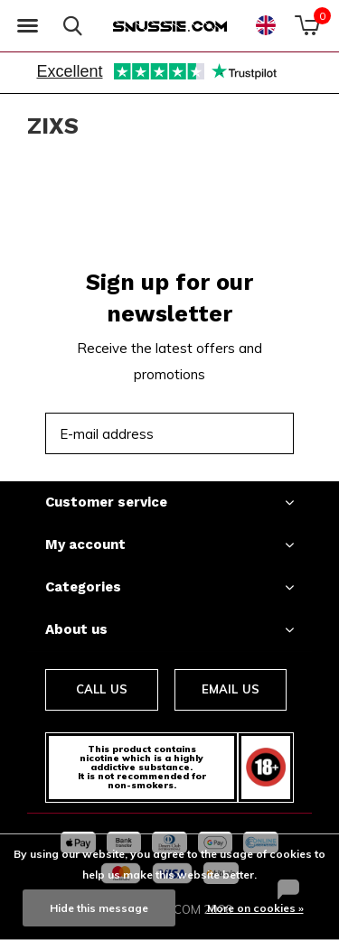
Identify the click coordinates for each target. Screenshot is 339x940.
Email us (230, 689)
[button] (27, 26)
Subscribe (239, 433)
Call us (101, 689)
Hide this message (99, 908)
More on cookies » (255, 908)
